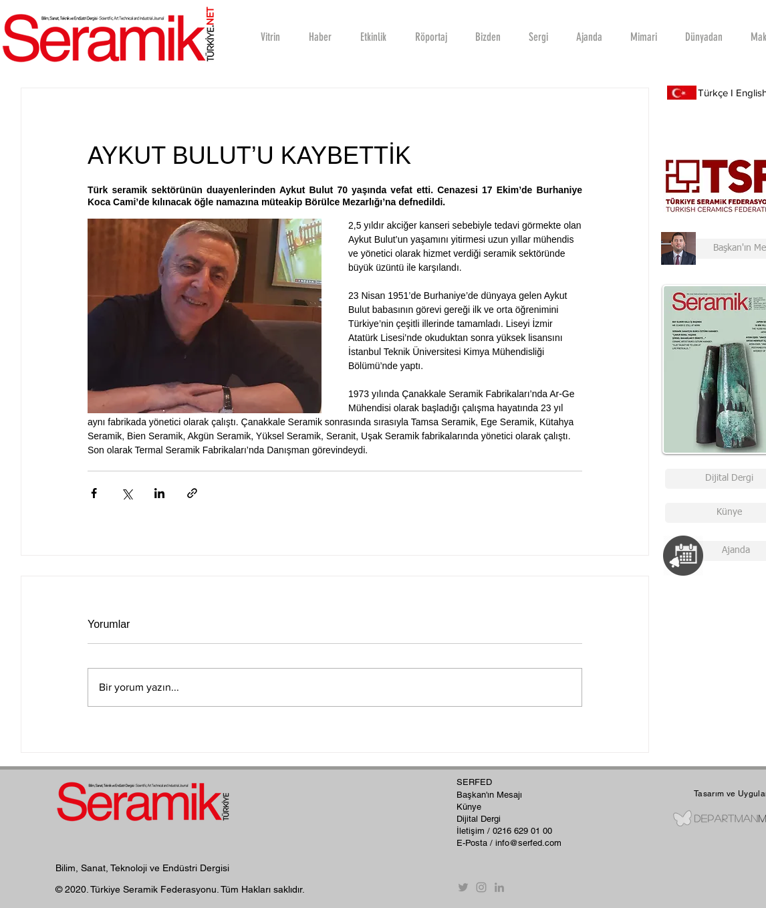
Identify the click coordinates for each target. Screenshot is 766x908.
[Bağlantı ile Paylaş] (192, 493)
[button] (430, 37)
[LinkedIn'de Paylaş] (159, 493)
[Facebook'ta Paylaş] (94, 493)
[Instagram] (481, 887)
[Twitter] (463, 887)
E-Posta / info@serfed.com (509, 843)
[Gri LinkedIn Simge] (499, 887)
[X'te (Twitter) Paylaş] (126, 493)
